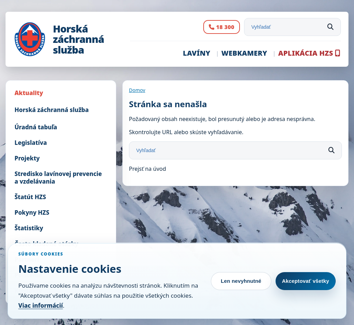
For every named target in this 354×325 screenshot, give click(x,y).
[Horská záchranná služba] (68, 39)
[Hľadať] (330, 27)
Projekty (27, 158)
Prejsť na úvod (147, 169)
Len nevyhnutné (241, 281)
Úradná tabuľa (36, 127)
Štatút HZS (30, 197)
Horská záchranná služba (52, 110)
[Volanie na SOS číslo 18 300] (221, 27)
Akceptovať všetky (305, 281)
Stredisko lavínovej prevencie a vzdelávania (58, 177)
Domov (137, 90)
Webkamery (244, 53)
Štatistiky (29, 228)
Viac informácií (40, 305)
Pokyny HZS (32, 212)
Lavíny (196, 53)
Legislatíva (31, 143)
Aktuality (29, 93)
